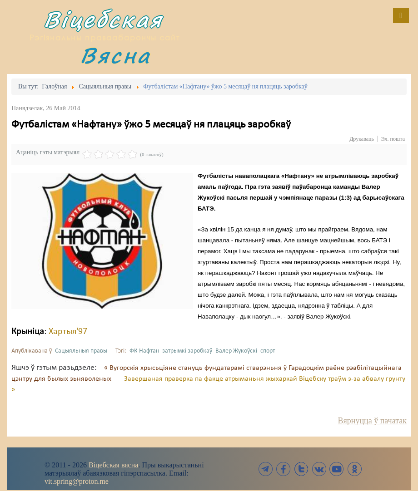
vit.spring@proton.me (77, 481)
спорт (267, 351)
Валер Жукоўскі (236, 351)
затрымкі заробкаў (187, 351)
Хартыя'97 (68, 331)
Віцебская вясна (113, 465)
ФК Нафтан (144, 351)
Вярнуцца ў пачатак (372, 420)
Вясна (115, 55)
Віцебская (103, 19)
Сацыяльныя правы (81, 351)
